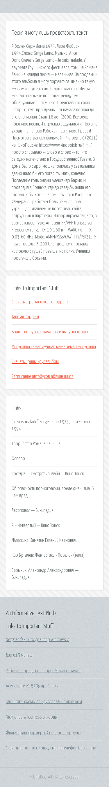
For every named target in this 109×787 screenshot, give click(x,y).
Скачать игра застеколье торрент (40, 302)
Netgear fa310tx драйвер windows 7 (37, 639)
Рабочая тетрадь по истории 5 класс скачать (43, 670)
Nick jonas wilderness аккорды (32, 717)
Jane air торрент (25, 316)
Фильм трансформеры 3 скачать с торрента (43, 733)
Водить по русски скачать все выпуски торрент (51, 332)
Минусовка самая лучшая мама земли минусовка (54, 346)
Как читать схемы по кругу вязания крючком (44, 701)
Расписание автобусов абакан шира (43, 376)
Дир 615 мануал (19, 655)
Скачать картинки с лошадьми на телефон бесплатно (51, 748)
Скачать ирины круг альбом (35, 361)
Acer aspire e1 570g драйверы (32, 686)
